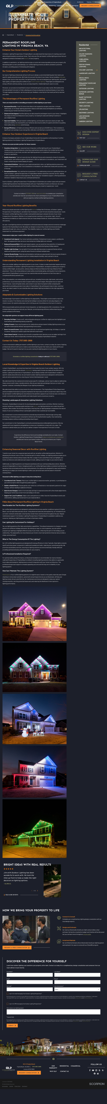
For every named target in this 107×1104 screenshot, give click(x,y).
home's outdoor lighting (38, 81)
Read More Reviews (11, 895)
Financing (89, 2)
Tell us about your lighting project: (15, 1008)
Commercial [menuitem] (60, 5)
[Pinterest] (95, 1073)
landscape (62, 77)
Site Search (97, 2)
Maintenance (6, 574)
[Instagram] (96, 1070)
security (26, 58)
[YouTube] (93, 1070)
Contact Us (64, 1071)
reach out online (41, 193)
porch (35, 406)
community (28, 370)
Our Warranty (80, 2)
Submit (12, 1025)
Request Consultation (29, 1073)
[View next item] (37, 890)
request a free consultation (17, 947)
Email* (8, 979)
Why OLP (53, 1071)
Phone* (56, 979)
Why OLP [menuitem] (68, 5)
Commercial (75, 1066)
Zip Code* (9, 986)
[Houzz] (103, 1070)
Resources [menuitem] (75, 5)
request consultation (90, 5)
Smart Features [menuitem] (43, 5)
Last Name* (57, 971)
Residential (64, 1066)
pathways (18, 125)
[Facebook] (90, 1070)
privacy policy (78, 997)
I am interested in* (59, 986)
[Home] (18, 6)
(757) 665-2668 (30, 193)
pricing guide (87, 934)
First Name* (10, 971)
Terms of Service (88, 997)
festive (34, 209)
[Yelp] (99, 1070)
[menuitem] (86, 49)
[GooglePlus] (98, 1073)
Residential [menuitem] (52, 5)
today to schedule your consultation (53, 437)
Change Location (66, 2)
